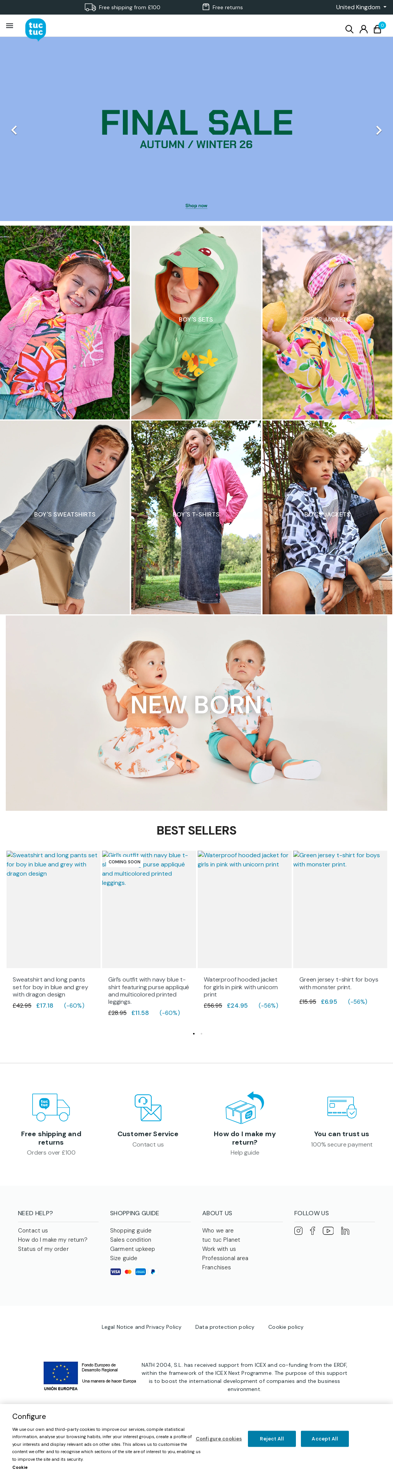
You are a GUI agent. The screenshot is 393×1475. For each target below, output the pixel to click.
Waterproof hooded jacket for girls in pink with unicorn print (241, 986)
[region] (196, 1439)
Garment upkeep (132, 1251)
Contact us (147, 1146)
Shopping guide (131, 1232)
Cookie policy (286, 1329)
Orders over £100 (51, 1154)
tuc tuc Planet (221, 1242)
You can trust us (342, 1135)
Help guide (245, 1154)
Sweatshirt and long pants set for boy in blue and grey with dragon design (50, 986)
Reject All (271, 1438)
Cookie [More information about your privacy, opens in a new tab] (20, 1467)
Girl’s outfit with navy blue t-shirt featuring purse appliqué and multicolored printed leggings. (148, 990)
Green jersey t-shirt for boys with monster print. (338, 983)
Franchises (216, 1269)
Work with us (219, 1251)
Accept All (324, 1438)
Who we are (218, 1232)
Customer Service (148, 1135)
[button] (359, 7)
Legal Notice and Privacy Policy (142, 1329)
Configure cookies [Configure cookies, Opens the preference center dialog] (219, 1438)
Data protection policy (224, 1329)
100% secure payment (342, 1146)
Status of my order (43, 1251)
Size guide (124, 1260)
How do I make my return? (245, 1139)
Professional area (225, 1260)
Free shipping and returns (51, 1139)
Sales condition (130, 1242)
